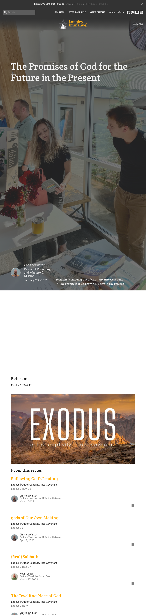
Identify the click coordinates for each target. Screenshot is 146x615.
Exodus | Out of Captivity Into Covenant (97, 279)
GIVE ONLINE (97, 12)
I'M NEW (60, 12)
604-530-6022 (116, 12)
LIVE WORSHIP (77, 12)
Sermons (61, 279)
